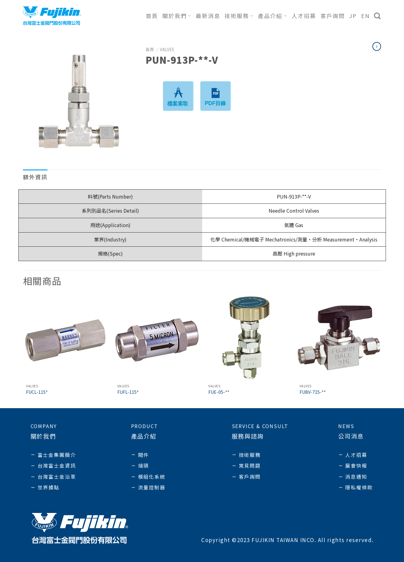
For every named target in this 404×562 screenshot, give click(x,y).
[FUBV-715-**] (338, 338)
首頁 (152, 16)
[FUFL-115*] (156, 338)
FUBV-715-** (313, 392)
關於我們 (176, 16)
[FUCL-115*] (65, 338)
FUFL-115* (128, 392)
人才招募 (304, 16)
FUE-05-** (218, 392)
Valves (167, 49)
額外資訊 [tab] (35, 177)
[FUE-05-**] (247, 338)
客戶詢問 (332, 16)
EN (365, 16)
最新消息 (208, 16)
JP (353, 16)
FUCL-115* (37, 392)
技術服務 (239, 16)
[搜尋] (377, 16)
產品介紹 (272, 16)
